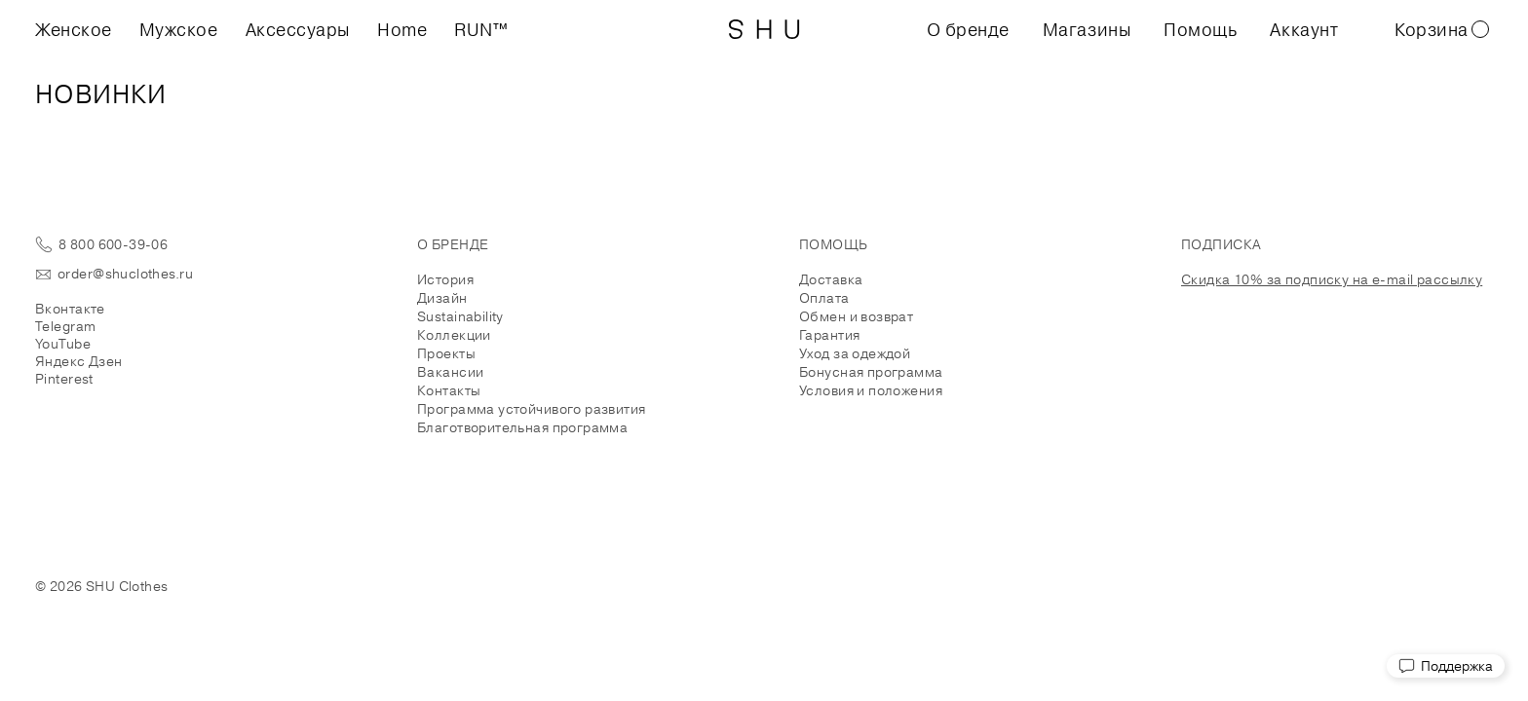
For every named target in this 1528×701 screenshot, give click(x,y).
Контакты (448, 390)
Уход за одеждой (854, 353)
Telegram (65, 326)
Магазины (1086, 29)
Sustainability (460, 316)
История (445, 279)
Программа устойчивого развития (531, 409)
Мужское (178, 29)
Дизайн (442, 298)
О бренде (968, 29)
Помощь (1200, 29)
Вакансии (450, 372)
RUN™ (481, 29)
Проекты (446, 353)
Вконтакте (70, 308)
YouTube (63, 343)
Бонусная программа (871, 372)
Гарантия (829, 335)
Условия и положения (870, 390)
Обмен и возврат (856, 316)
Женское (73, 29)
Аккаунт (1304, 29)
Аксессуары (298, 29)
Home (402, 29)
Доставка (830, 279)
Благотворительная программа (522, 427)
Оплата (824, 298)
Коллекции (454, 335)
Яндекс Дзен (79, 361)
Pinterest (64, 378)
